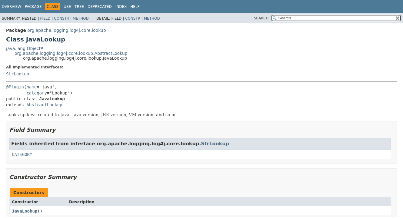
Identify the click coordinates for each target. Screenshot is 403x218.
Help (135, 7)
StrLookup (17, 73)
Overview (11, 7)
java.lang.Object (23, 48)
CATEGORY (22, 154)
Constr (61, 18)
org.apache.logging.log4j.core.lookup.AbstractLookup (71, 53)
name (31, 86)
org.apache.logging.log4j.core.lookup (66, 30)
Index (121, 7)
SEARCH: (262, 18)
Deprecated (100, 7)
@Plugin (15, 86)
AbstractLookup (44, 104)
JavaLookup (24, 211)
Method (81, 18)
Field (45, 18)
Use (67, 7)
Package (33, 7)
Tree (79, 7)
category (36, 93)
